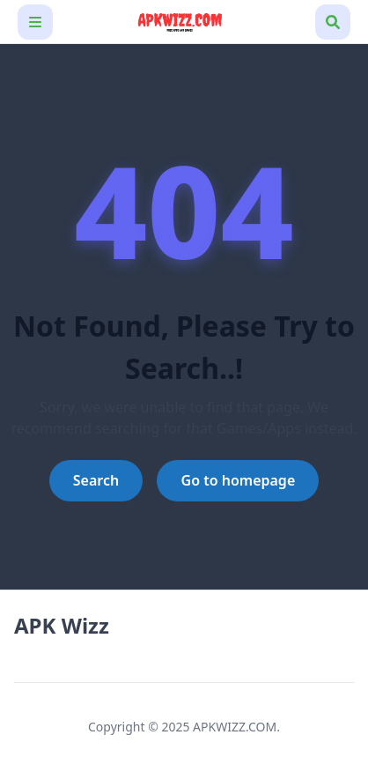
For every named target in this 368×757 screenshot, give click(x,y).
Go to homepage (238, 480)
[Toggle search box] (332, 22)
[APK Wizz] (184, 22)
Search (96, 480)
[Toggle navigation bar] (35, 22)
